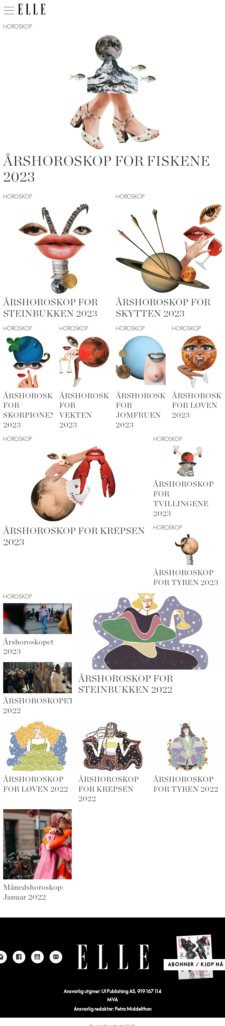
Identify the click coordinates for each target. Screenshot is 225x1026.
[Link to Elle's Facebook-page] (19, 957)
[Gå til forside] (31, 9)
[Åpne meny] (9, 9)
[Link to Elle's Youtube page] (37, 957)
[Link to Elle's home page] (113, 957)
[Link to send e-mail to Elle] (56, 957)
